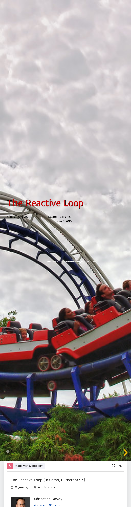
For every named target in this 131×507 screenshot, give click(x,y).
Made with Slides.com (29, 465)
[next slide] (124, 452)
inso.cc (40, 505)
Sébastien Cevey (48, 499)
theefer (55, 505)
